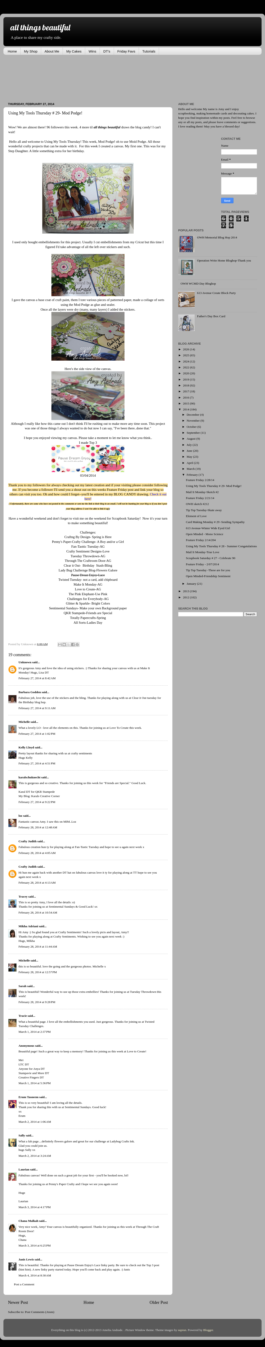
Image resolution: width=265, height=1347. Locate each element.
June (190, 450)
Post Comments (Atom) (39, 1312)
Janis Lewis (26, 1259)
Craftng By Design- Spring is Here (88, 537)
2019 (186, 379)
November (193, 420)
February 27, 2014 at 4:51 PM (37, 763)
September (194, 432)
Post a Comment (24, 1284)
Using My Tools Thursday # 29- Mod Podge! (213, 486)
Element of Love (196, 516)
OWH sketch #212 (197, 504)
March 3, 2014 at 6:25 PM (35, 1245)
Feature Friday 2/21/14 (200, 498)
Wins (92, 51)
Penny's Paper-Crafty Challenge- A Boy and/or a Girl (88, 542)
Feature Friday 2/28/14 (200, 480)
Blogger (208, 1330)
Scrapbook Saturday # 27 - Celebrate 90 (210, 558)
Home (12, 51)
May (190, 456)
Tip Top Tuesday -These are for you (208, 570)
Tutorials (148, 51)
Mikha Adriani (28, 926)
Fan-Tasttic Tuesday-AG (88, 546)
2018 (186, 385)
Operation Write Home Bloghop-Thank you (224, 260)
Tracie (23, 1015)
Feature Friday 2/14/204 (201, 540)
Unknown (25, 662)
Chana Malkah (28, 1221)
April (190, 463)
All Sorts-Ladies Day (88, 622)
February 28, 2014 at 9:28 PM (37, 1002)
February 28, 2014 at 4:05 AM (37, 853)
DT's (106, 51)
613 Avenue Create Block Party (216, 293)
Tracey (23, 896)
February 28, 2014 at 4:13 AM (37, 882)
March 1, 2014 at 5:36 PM (35, 1083)
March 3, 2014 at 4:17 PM (35, 1207)
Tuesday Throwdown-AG (88, 556)
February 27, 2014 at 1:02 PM (37, 733)
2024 (186, 361)
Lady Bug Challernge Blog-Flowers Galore (87, 570)
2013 (186, 591)
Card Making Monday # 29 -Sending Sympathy (215, 522)
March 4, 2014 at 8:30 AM (35, 1275)
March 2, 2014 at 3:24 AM (35, 1155)
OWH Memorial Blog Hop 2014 (217, 237)
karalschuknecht (29, 777)
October (192, 426)
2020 (186, 373)
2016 (186, 397)
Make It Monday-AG (88, 584)
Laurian (24, 1169)
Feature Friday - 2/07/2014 (202, 564)
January (192, 583)
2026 (186, 349)
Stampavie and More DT (34, 1073)
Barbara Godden (30, 692)
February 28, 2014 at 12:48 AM (38, 827)
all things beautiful (40, 27)
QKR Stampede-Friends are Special (88, 613)
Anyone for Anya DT (32, 1068)
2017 (186, 391)
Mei (21, 1060)
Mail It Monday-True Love (202, 552)
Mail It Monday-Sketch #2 (202, 492)
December (193, 414)
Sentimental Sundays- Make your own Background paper (88, 608)
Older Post (159, 1302)
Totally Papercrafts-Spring (88, 618)
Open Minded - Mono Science (204, 534)
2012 (186, 597)
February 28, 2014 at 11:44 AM (38, 946)
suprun (182, 1330)
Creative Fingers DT (32, 1077)
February (193, 474)
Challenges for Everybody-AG (88, 599)
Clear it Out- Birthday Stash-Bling (88, 565)
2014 (186, 409)
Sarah (22, 986)
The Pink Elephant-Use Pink (88, 594)
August (191, 438)
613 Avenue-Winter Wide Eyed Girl (208, 528)
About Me (52, 51)
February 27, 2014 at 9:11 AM (37, 708)
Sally (22, 1135)
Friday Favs (126, 51)
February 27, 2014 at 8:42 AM (37, 678)
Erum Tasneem (28, 1097)
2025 (186, 355)
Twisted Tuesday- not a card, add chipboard (87, 579)
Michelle (24, 722)
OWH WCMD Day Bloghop (198, 283)
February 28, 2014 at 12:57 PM (38, 972)
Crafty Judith (28, 841)
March (191, 468)
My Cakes (74, 51)
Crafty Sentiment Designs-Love (88, 551)
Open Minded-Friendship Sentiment (208, 576)
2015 (186, 403)
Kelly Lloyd (26, 747)
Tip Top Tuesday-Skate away (204, 510)
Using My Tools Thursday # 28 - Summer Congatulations (221, 546)
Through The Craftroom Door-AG (88, 561)
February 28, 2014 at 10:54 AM (38, 912)
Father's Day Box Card (211, 316)
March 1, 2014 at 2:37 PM (35, 1031)
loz (20, 815)
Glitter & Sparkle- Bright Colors (88, 603)
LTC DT (24, 1064)
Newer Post (18, 1302)
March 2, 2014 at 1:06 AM (35, 1121)
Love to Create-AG (88, 589)
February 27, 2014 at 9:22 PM (37, 802)
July (190, 444)
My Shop (30, 51)
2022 (186, 367)
